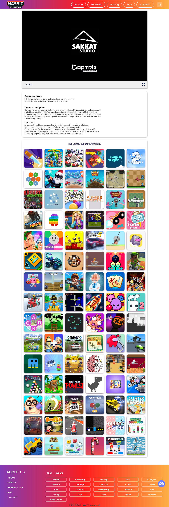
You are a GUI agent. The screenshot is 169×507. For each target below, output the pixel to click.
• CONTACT (12, 497)
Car (152, 490)
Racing (56, 495)
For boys (80, 485)
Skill (129, 5)
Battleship (103, 490)
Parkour (128, 490)
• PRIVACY (11, 483)
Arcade (56, 485)
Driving (114, 5)
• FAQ (9, 492)
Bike (80, 495)
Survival (80, 490)
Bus (104, 495)
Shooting (96, 5)
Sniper (152, 485)
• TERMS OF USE (15, 488)
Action (78, 5)
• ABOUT (11, 478)
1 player (152, 495)
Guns (128, 485)
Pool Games (56, 500)
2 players (145, 5)
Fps (56, 490)
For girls (104, 485)
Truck (128, 495)
